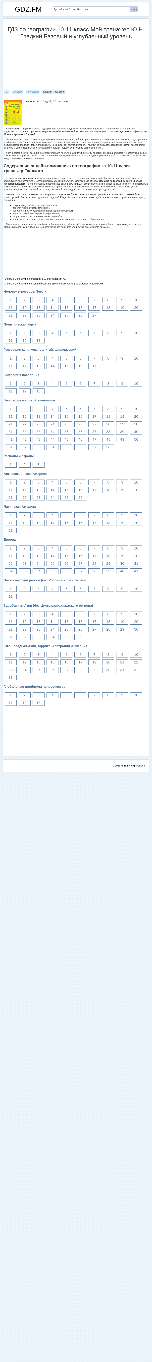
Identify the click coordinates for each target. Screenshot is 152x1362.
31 (11, 432)
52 (25, 447)
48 (108, 439)
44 (52, 439)
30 (136, 424)
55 (66, 447)
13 (39, 308)
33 (39, 432)
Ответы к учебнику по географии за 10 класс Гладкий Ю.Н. (36, 278)
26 (80, 315)
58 (108, 447)
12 (25, 308)
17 (94, 308)
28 (108, 424)
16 (80, 308)
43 (39, 439)
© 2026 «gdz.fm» (122, 765)
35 (66, 432)
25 (66, 315)
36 (80, 432)
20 (136, 308)
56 (80, 447)
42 (25, 439)
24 (52, 315)
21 (11, 315)
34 (52, 432)
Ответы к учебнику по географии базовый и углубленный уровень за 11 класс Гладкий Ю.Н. (54, 283)
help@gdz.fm (138, 765)
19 (122, 308)
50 (136, 439)
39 (122, 432)
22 (25, 315)
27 (94, 315)
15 (66, 308)
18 (108, 308)
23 (39, 315)
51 (11, 447)
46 (80, 439)
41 (11, 439)
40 (136, 432)
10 (136, 300)
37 (94, 432)
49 (122, 439)
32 (25, 432)
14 (52, 308)
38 (108, 432)
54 (52, 447)
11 (11, 308)
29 (122, 424)
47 (94, 439)
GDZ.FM (28, 9)
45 (66, 439)
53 (39, 447)
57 (94, 447)
